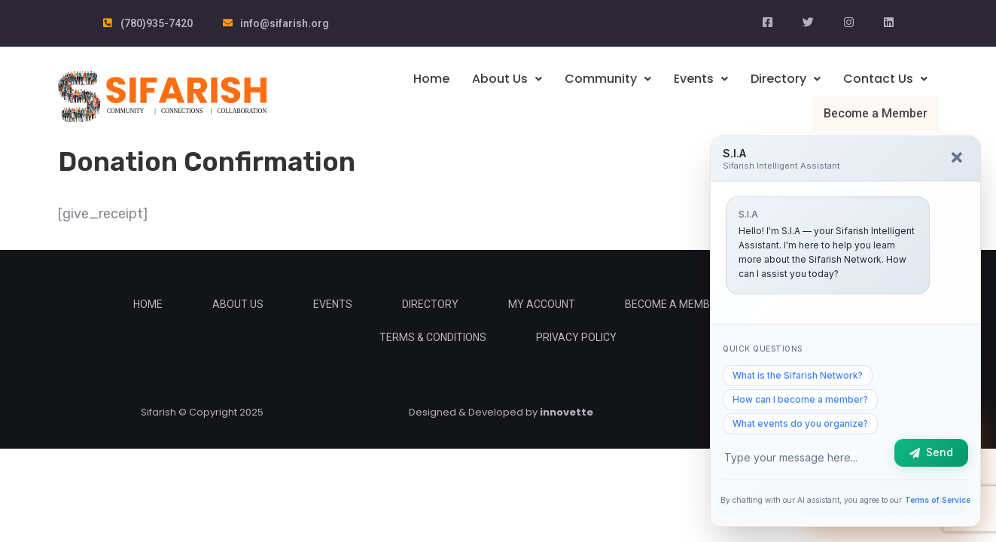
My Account (541, 303)
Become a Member (876, 113)
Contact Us (885, 78)
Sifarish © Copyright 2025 (202, 411)
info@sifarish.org (284, 23)
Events (701, 78)
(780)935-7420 (156, 23)
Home (431, 78)
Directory (786, 78)
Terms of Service (937, 499)
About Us (507, 78)
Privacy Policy (576, 336)
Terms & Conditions (432, 336)
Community (608, 78)
